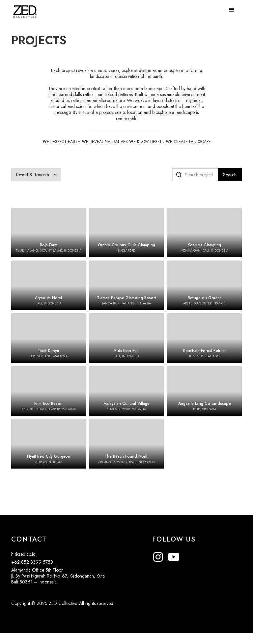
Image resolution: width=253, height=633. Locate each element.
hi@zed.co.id (23, 554)
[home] (25, 8)
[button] (232, 10)
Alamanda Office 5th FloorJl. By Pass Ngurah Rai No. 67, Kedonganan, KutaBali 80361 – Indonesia (58, 576)
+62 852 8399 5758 (32, 562)
